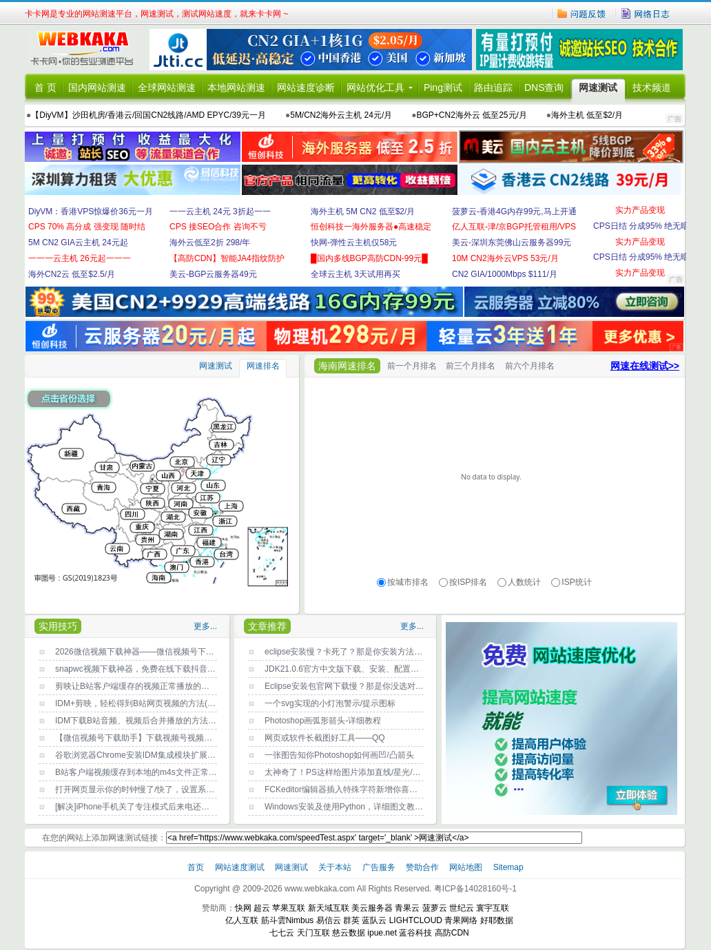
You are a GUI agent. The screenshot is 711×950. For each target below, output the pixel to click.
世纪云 (461, 908)
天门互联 (313, 933)
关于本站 (335, 867)
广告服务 (380, 867)
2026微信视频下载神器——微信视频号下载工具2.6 (148, 652)
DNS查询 (544, 87)
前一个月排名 (412, 366)
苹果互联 (288, 908)
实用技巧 (58, 626)
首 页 (45, 87)
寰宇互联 (492, 908)
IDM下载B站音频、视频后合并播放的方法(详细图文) (151, 720)
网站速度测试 (241, 867)
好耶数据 (496, 920)
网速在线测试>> (644, 365)
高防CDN (452, 933)
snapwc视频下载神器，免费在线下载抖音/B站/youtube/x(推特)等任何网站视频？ (202, 669)
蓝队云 (374, 920)
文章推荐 (267, 626)
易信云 (328, 920)
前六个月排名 (530, 366)
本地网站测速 (236, 87)
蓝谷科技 (415, 933)
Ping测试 (443, 87)
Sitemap (508, 867)
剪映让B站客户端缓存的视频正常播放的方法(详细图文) (155, 686)
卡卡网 (86, 49)
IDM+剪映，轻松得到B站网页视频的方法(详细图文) (149, 703)
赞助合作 (422, 867)
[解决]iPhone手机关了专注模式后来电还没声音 (140, 807)
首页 (196, 867)
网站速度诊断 (306, 87)
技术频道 (651, 87)
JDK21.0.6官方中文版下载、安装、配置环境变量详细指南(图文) (382, 669)
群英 (351, 920)
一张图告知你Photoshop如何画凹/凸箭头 (339, 755)
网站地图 (465, 867)
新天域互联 (328, 908)
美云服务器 (372, 908)
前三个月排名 (470, 366)
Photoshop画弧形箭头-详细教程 (323, 720)
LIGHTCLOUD (415, 920)
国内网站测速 (97, 87)
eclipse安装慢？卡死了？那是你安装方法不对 (348, 652)
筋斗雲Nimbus (287, 920)
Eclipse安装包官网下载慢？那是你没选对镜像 (348, 686)
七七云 (281, 933)
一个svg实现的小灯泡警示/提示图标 (330, 703)
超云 (262, 908)
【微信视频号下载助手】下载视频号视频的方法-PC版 (153, 738)
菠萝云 (434, 908)
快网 (243, 908)
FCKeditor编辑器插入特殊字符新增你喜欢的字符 (353, 789)
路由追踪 (493, 87)
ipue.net (382, 933)
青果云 (407, 908)
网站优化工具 (375, 87)
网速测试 (598, 87)
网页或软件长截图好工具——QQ (325, 738)
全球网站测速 (167, 87)
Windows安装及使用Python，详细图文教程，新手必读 (364, 807)
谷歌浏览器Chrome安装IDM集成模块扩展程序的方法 (152, 755)
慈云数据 (348, 933)
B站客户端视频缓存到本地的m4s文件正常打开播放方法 (156, 772)
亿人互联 (241, 920)
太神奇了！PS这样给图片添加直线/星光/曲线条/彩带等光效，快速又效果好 (402, 772)
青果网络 (460, 920)
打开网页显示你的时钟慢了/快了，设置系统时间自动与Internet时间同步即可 (194, 789)
